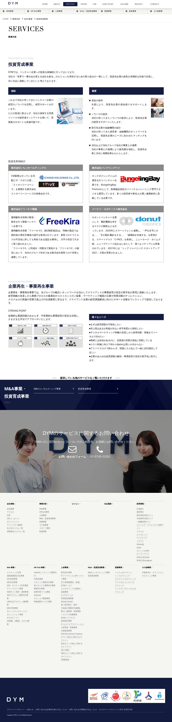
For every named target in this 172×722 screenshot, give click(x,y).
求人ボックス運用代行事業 (44, 585)
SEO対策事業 (12, 579)
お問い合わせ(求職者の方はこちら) (83, 709)
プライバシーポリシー (16, 709)
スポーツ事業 (44, 528)
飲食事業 (43, 531)
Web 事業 (10, 567)
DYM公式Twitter (143, 557)
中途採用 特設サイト (145, 518)
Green (139, 548)
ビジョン (75, 504)
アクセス (10, 512)
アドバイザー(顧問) (14, 525)
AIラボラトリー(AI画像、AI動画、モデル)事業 (18, 621)
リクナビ (140, 531)
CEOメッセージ (13, 518)
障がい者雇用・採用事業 (71, 611)
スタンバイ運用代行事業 (44, 582)
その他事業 (43, 525)
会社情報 (10, 504)
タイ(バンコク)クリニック (125, 579)
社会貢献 (107, 504)
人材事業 (43, 515)
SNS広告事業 (12, 582)
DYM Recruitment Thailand (71, 634)
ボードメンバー (13, 522)
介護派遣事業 (66, 631)
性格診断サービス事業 (43, 602)
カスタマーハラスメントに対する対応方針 (116, 709)
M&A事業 (28, 19)
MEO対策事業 (12, 608)
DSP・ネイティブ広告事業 (17, 585)
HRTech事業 (44, 512)
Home (6, 19)
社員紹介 (140, 509)
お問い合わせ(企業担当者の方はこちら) (51, 709)
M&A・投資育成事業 (47, 518)
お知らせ (30, 709)
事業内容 (16, 19)
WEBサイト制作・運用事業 (18, 592)
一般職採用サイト (144, 522)
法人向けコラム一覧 (15, 528)
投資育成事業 (42, 19)
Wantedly (140, 544)
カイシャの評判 (143, 551)
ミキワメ (140, 541)
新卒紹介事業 (66, 572)
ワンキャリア (142, 538)
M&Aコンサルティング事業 (47, 388)
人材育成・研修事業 (69, 627)
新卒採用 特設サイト (145, 515)
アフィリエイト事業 (15, 589)
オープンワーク (143, 554)
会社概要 (10, 509)
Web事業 (43, 509)
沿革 (8, 515)
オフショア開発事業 (42, 598)
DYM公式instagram (144, 560)
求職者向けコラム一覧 (16, 531)
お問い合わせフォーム (72, 456)
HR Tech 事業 (39, 567)
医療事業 (43, 522)
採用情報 (140, 504)
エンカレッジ (142, 535)
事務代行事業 (39, 589)
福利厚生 (140, 512)
